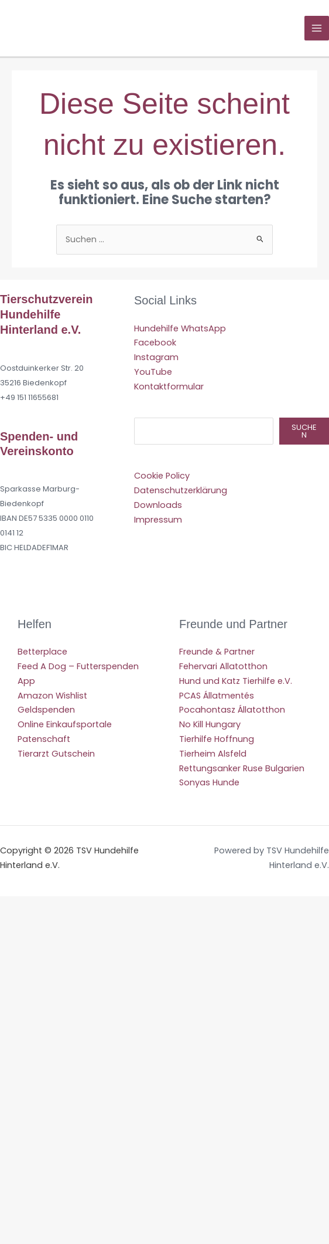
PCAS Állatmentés (216, 695)
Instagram (156, 357)
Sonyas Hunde (209, 782)
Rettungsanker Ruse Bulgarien (241, 768)
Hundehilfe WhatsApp (180, 328)
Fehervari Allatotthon (223, 666)
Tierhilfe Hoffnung (216, 739)
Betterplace (42, 651)
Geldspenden (46, 710)
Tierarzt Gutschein (56, 754)
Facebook (155, 342)
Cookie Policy (162, 476)
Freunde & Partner (217, 651)
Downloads (158, 505)
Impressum (158, 520)
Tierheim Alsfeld (212, 754)
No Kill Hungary (210, 724)
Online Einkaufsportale (65, 724)
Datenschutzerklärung (180, 490)
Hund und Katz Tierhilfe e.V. (235, 681)
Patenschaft (44, 739)
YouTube (153, 372)
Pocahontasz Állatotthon (232, 710)
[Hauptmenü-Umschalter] (316, 28)
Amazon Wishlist (52, 695)
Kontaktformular (169, 386)
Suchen (304, 431)
